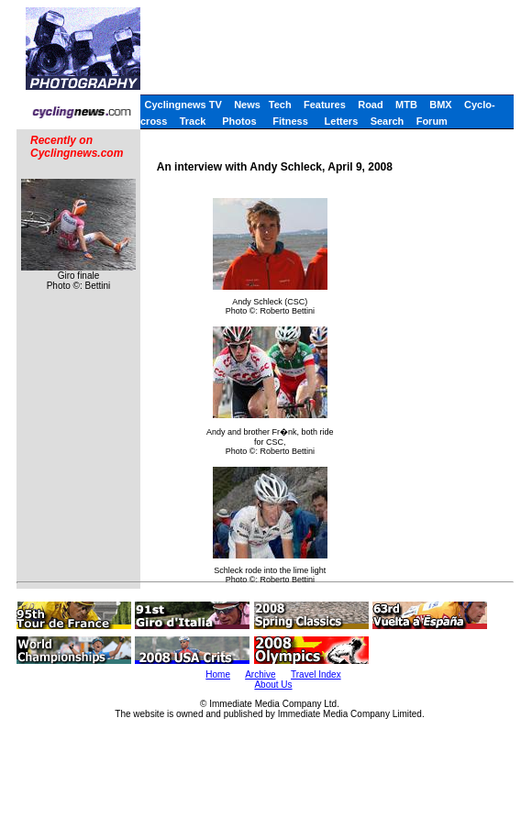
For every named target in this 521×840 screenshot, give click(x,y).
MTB (406, 104)
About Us (273, 685)
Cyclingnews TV (182, 104)
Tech (280, 104)
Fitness (290, 121)
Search (388, 121)
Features (325, 104)
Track (193, 121)
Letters (342, 121)
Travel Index (316, 674)
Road (370, 104)
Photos (239, 121)
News (247, 104)
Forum (432, 121)
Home (217, 674)
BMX (440, 104)
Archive (260, 674)
